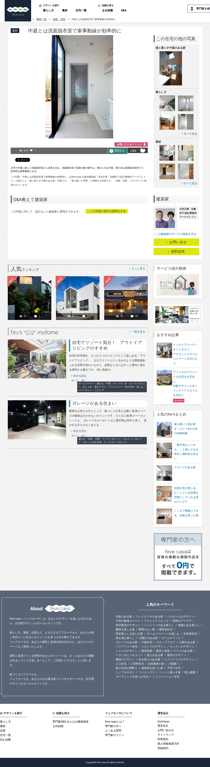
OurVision (163, 721)
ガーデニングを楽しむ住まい (133, 676)
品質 (2, 730)
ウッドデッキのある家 (149, 616)
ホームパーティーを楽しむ (163, 633)
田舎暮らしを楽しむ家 (129, 633)
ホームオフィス (171, 637)
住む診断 (5, 739)
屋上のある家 (155, 655)
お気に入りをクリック (129, 144)
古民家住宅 (190, 633)
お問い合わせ (166, 730)
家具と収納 (163, 650)
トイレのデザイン (126, 650)
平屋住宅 (146, 642)
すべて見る (190, 133)
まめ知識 (107, 10)
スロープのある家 (176, 473)
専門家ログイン (114, 735)
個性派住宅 (165, 629)
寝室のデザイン (176, 655)
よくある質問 (113, 730)
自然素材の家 (156, 663)
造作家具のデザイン (128, 625)
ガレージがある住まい (94, 403)
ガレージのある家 (126, 642)
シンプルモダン (125, 672)
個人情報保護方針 (168, 743)
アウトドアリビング (156, 620)
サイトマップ (166, 734)
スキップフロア (165, 642)
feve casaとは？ (115, 721)
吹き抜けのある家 (149, 659)
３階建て (173, 663)
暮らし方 (48, 10)
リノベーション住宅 (167, 676)
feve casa (24, 19)
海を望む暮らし (125, 637)
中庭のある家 (124, 616)
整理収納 (146, 650)
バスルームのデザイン (180, 616)
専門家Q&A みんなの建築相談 (70, 721)
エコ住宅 (121, 663)
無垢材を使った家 (152, 668)
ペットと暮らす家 (170, 672)
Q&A (123, 10)
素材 (64, 10)
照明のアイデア (182, 620)
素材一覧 (41, 19)
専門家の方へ (113, 726)
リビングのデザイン (153, 646)
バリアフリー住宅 (126, 646)
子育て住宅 (174, 668)
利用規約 (163, 739)
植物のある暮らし (189, 625)
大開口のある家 (148, 637)
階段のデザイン (125, 659)
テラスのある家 (182, 650)
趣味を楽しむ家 (125, 629)
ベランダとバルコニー (129, 655)
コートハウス (147, 672)
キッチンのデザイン (182, 646)
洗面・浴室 (59, 19)
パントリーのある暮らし (159, 625)
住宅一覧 (81, 10)
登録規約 (163, 748)
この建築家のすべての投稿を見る (176, 234)
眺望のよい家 (147, 629)
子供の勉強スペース (128, 620)
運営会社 (163, 725)
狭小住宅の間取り (126, 668)
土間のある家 (187, 642)
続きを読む (80, 375)
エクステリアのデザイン (179, 659)
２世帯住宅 (137, 663)
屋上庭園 (189, 672)
